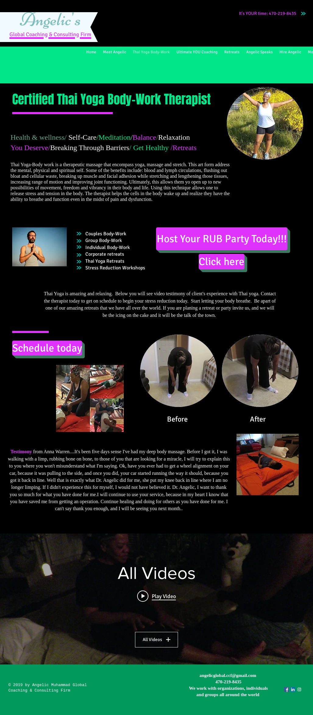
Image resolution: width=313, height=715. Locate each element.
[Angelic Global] (299, 689)
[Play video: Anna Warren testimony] (156, 596)
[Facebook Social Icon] (286, 689)
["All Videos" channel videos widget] (156, 599)
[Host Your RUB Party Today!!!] (221, 238)
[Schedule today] (47, 348)
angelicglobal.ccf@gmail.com (227, 675)
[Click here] (221, 261)
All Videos (156, 639)
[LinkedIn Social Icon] (292, 689)
